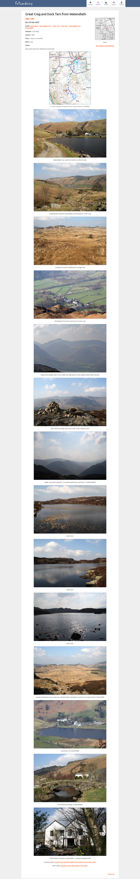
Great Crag (56, 26)
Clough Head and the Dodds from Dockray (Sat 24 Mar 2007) (75, 862)
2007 (32, 19)
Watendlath (34, 26)
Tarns (114, 3)
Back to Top (111, 874)
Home (90, 3)
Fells (106, 3)
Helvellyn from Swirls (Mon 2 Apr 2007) (74, 866)
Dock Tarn (64, 26)
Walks (98, 3)
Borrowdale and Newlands (105, 46)
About (121, 3)
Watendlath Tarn (45, 26)
